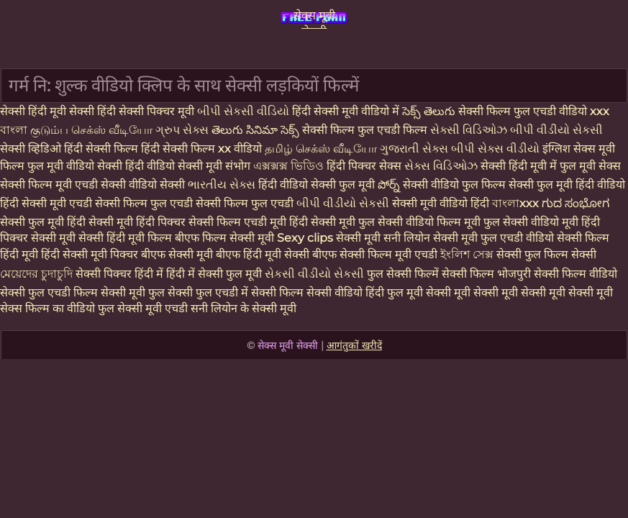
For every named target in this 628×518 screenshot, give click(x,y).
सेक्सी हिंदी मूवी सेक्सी (48, 111)
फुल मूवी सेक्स (590, 166)
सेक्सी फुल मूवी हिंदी (43, 222)
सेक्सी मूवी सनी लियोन (383, 238)
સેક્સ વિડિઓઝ (442, 166)
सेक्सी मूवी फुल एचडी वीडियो (493, 238)
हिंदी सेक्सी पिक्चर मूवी (145, 111)
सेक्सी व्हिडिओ (32, 148)
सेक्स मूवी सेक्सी (314, 19)
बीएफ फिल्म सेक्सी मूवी (224, 238)
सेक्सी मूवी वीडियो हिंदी (442, 203)
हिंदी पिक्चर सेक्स (365, 166)
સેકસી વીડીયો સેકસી (316, 274)
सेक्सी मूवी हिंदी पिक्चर (137, 222)
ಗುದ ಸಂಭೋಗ (575, 203)
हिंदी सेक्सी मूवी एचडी (47, 203)
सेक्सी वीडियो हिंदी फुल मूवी (364, 292)
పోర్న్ (390, 184)
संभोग (239, 166)
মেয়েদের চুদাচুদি (38, 274)
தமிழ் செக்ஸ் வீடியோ (322, 148)
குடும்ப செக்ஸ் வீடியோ (92, 130)
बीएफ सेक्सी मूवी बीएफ (190, 254)
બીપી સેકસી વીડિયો (244, 111)
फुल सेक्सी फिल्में (404, 274)
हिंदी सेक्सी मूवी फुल (332, 222)
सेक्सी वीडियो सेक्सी (144, 184)
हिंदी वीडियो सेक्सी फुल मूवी (318, 184)
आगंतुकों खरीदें (354, 345)
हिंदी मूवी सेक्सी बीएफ (290, 254)
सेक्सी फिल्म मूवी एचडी (50, 184)
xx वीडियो (241, 148)
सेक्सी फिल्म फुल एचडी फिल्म (366, 130)
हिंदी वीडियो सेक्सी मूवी (175, 166)
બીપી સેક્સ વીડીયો (496, 148)
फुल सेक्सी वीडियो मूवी (530, 222)
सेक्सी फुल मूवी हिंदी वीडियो (567, 184)
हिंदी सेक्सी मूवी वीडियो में (347, 111)
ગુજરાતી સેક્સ (415, 148)
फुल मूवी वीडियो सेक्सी (76, 166)
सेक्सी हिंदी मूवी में (520, 166)
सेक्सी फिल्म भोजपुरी (488, 274)
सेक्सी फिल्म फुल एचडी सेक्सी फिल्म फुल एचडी (195, 203)
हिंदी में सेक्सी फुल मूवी (215, 274)
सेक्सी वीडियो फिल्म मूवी (430, 222)
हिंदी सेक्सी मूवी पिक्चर (89, 254)
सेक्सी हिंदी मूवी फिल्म (125, 238)
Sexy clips (306, 238)
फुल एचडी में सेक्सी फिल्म (250, 292)
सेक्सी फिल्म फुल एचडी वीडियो (524, 111)
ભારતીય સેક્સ (221, 184)
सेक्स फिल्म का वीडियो (49, 308)
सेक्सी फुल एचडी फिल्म (50, 292)
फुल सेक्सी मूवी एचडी (143, 308)
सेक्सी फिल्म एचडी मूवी (237, 222)
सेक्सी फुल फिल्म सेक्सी (546, 254)
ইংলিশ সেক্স (468, 254)
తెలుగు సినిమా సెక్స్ (256, 130)
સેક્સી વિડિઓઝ (470, 130)
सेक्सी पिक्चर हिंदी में (121, 274)
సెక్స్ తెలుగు (428, 111)
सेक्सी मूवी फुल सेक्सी (148, 292)
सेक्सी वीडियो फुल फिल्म (456, 184)
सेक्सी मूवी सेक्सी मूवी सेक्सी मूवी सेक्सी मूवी (519, 292)
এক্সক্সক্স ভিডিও (288, 166)
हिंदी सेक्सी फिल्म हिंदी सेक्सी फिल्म (141, 148)
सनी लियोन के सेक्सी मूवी (243, 308)
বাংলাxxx (517, 203)
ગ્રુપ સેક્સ (183, 130)
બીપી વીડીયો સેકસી (556, 130)
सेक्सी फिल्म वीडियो (575, 274)
